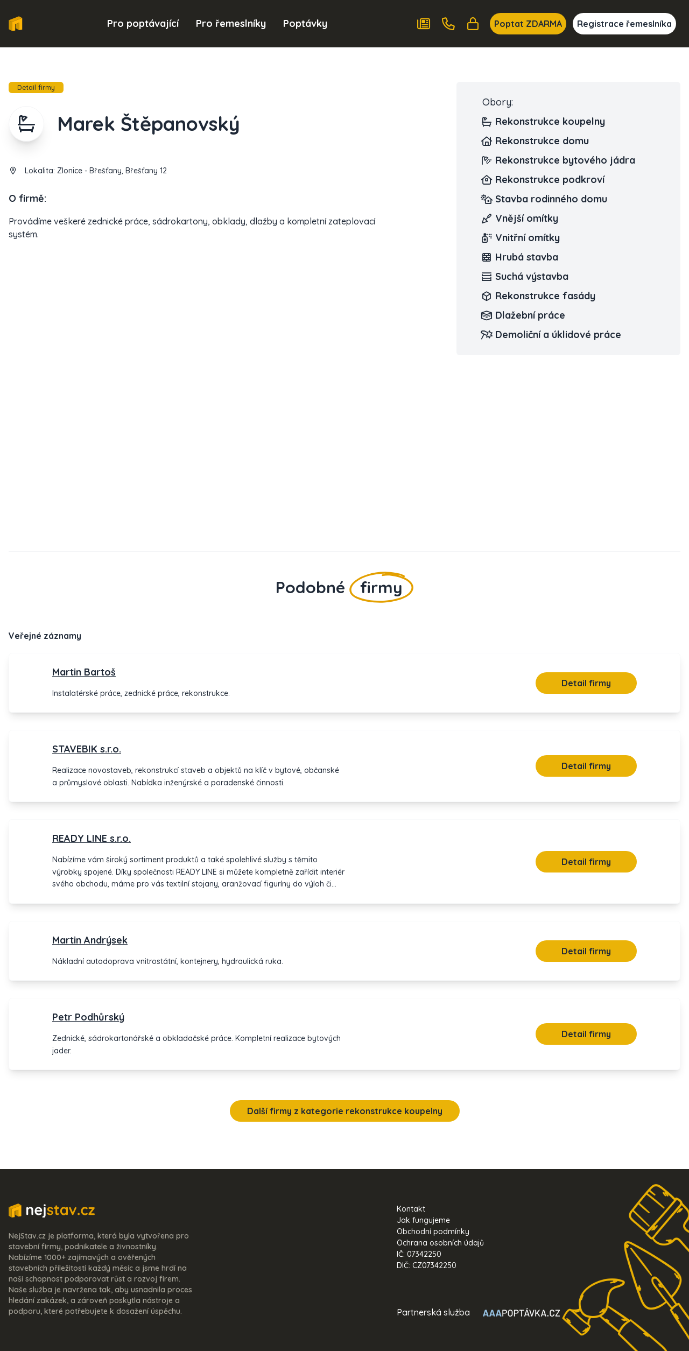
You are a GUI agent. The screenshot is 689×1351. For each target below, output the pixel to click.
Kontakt (411, 1209)
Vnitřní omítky (521, 237)
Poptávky (305, 23)
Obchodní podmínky (433, 1231)
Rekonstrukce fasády (538, 296)
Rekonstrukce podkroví (543, 179)
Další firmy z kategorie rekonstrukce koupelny (344, 1111)
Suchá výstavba (525, 276)
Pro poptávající (143, 23)
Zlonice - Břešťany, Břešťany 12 (112, 170)
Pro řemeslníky (231, 23)
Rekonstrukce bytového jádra (558, 160)
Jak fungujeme (423, 1220)
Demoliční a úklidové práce (551, 334)
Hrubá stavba (520, 257)
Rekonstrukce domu (535, 141)
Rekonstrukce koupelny (543, 121)
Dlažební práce (523, 315)
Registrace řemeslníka (624, 23)
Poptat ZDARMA (528, 23)
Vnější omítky (520, 218)
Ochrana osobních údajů (440, 1243)
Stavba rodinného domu (544, 199)
